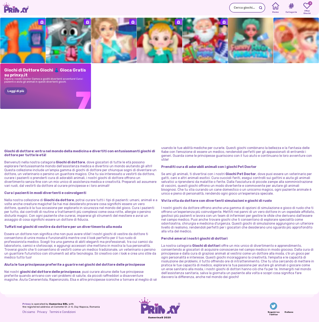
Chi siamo (28, 312)
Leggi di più (15, 91)
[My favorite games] (307, 8)
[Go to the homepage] (14, 7)
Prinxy (26, 303)
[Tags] (291, 8)
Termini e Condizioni (62, 312)
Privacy (42, 312)
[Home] (275, 8)
